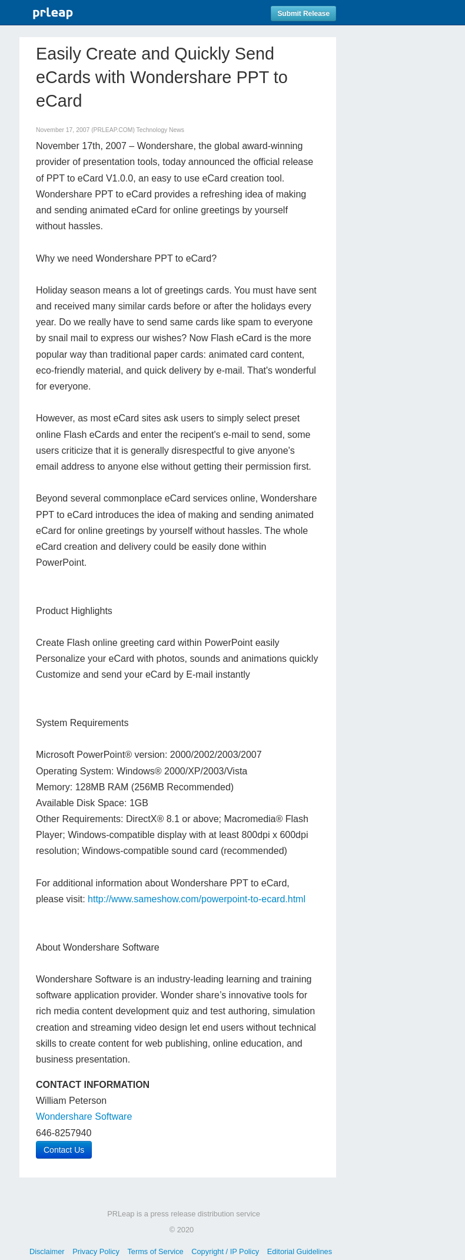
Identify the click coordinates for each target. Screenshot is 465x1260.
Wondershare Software (84, 1116)
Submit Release (303, 13)
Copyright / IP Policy (225, 1251)
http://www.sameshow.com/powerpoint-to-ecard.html (196, 899)
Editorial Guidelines (299, 1251)
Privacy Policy (95, 1251)
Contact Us (64, 1150)
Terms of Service (155, 1251)
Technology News (160, 130)
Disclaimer (47, 1251)
